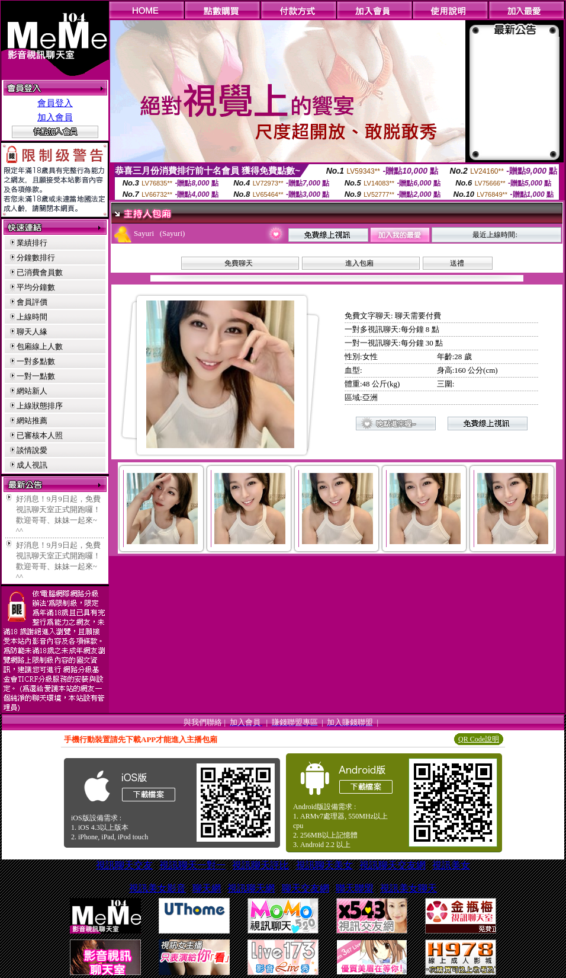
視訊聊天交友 (124, 865)
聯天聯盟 (355, 888)
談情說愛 (32, 450)
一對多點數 (36, 361)
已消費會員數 (40, 272)
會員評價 (32, 302)
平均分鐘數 (36, 287)
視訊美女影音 (157, 888)
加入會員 (55, 117)
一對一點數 (36, 376)
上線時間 (32, 316)
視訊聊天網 (251, 888)
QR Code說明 (478, 739)
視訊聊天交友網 (392, 865)
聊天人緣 (32, 331)
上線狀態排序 (40, 405)
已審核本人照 (40, 435)
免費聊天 (238, 263)
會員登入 (55, 103)
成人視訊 (32, 465)
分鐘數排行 (36, 257)
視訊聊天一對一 (192, 865)
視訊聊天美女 (324, 865)
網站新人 (32, 390)
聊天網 (206, 888)
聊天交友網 (305, 888)
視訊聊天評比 (260, 865)
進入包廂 (359, 263)
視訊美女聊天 (408, 888)
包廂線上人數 (40, 346)
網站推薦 (32, 420)
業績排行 (32, 242)
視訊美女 (451, 865)
